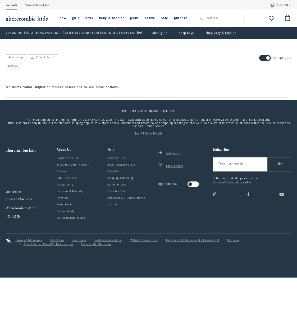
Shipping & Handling (120, 220)
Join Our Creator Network (73, 207)
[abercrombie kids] (29, 18)
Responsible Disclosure (96, 287)
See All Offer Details (149, 176)
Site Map (233, 283)
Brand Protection (68, 200)
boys (89, 18)
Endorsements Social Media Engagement (192, 283)
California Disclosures (71, 260)
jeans (134, 18)
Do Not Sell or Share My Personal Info (48, 287)
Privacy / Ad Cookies (28, 283)
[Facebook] (248, 236)
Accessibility (65, 227)
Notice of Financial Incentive (232, 225)
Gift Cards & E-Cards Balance (126, 240)
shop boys (186, 33)
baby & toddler (111, 18)
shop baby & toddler (221, 33)
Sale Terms (57, 283)
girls (75, 18)
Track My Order (117, 234)
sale (164, 18)
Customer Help (117, 200)
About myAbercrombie (121, 207)
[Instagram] (215, 236)
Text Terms (79, 283)
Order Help (114, 214)
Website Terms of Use (144, 283)
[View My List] (271, 18)
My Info (112, 247)
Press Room (64, 247)
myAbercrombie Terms (108, 283)
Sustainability (65, 254)
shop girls (159, 33)
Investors (63, 240)
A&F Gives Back (67, 220)
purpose (180, 18)
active (150, 18)
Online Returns (116, 227)
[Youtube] (281, 236)
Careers (62, 214)
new (62, 18)
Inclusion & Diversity (70, 234)
